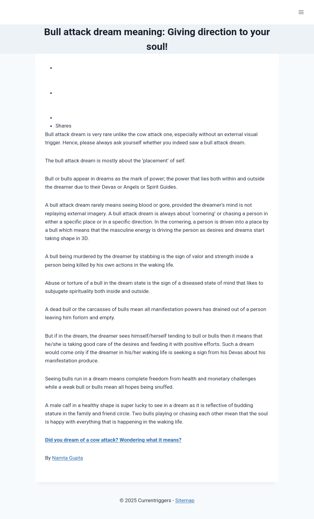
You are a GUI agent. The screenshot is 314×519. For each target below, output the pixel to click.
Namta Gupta (67, 458)
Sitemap (184, 500)
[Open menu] (301, 12)
